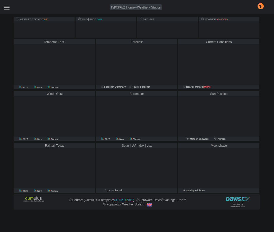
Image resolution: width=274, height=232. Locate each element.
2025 (24, 87)
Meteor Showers (197, 139)
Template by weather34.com (238, 205)
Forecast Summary (113, 87)
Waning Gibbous (195, 190)
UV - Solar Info (113, 190)
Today (53, 87)
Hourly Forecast (139, 87)
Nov (38, 87)
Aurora (219, 139)
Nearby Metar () (198, 87)
